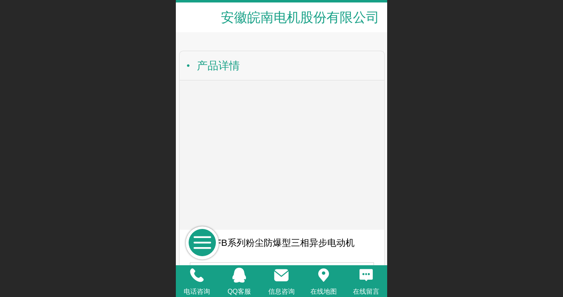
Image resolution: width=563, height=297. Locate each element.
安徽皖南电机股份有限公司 (300, 17)
